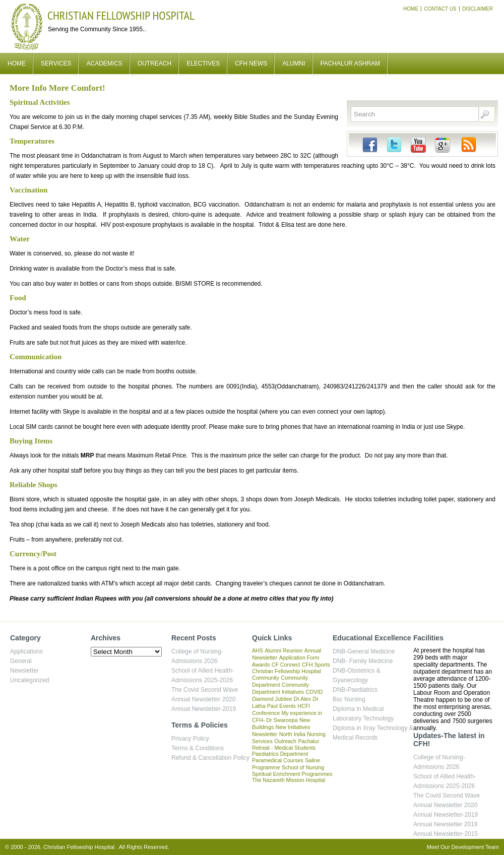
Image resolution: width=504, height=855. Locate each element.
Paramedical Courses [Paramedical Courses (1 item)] (277, 760)
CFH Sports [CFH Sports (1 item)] (316, 665)
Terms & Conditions (197, 748)
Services (56, 63)
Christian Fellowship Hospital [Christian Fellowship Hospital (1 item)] (286, 671)
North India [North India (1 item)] (292, 734)
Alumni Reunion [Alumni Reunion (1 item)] (283, 650)
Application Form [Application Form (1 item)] (299, 657)
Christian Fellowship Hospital (121, 15)
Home (410, 9)
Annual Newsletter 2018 (445, 824)
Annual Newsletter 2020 (203, 699)
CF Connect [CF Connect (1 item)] (286, 665)
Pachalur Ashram (350, 63)
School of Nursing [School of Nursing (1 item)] (303, 767)
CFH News (251, 63)
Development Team (475, 847)
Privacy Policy (190, 738)
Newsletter (24, 670)
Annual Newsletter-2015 (445, 833)
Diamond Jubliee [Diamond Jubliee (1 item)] (272, 699)
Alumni (293, 63)
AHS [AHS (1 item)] (257, 650)
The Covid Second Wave (204, 689)
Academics (104, 63)
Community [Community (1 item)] (265, 678)
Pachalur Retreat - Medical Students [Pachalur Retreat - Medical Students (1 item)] (285, 744)
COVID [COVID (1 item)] (314, 692)
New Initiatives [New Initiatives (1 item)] (293, 727)
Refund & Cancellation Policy (210, 757)
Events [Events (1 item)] (287, 706)
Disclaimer (477, 9)
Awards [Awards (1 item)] (261, 665)
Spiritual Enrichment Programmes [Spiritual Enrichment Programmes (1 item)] (292, 774)
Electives (203, 63)
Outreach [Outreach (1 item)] (285, 741)
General (21, 661)
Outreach (154, 63)
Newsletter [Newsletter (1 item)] (264, 734)
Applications (26, 651)
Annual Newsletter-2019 (203, 708)
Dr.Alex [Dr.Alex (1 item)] (302, 699)
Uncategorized (29, 680)
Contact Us (440, 9)
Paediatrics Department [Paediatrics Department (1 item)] (280, 754)
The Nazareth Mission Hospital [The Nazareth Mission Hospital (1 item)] (288, 780)
